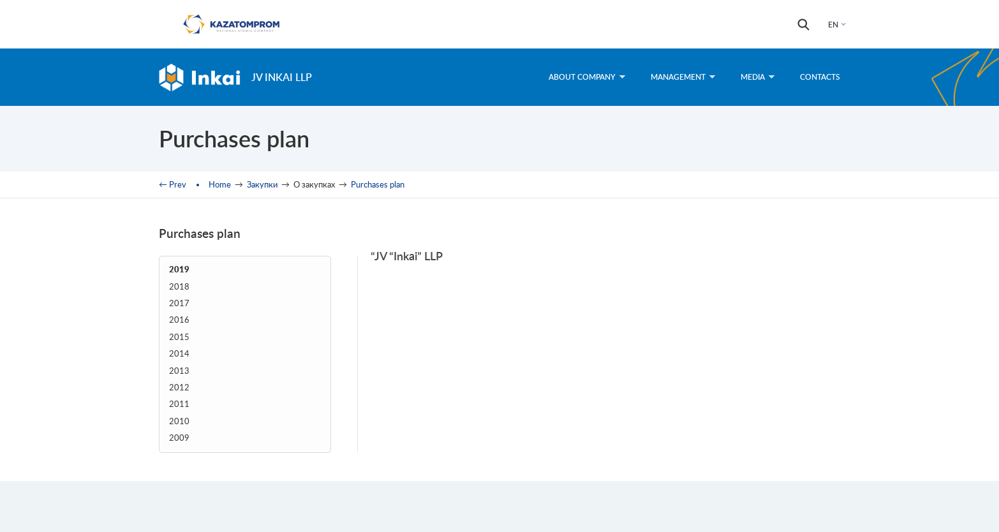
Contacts (820, 77)
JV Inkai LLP (281, 77)
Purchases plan (377, 184)
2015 (179, 337)
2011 (179, 404)
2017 (179, 303)
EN (833, 24)
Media (757, 77)
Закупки (262, 184)
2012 (179, 387)
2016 (179, 320)
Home (220, 184)
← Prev (172, 184)
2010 (179, 421)
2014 (179, 353)
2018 (179, 287)
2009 (179, 438)
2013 (179, 371)
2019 (179, 269)
